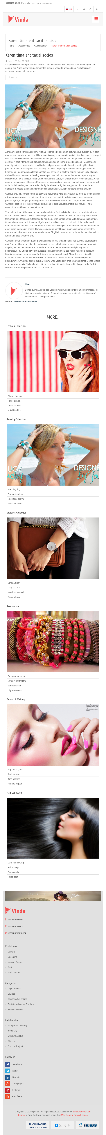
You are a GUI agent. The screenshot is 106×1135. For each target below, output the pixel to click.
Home (11, 46)
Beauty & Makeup (16, 699)
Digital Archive (14, 988)
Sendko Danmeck (16, 592)
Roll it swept (13, 867)
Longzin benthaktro (17, 681)
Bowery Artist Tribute (17, 999)
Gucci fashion (40, 46)
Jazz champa (14, 779)
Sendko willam (14, 685)
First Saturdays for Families (21, 1004)
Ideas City (12, 1030)
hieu (10, 61)
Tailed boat (13, 877)
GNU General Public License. (74, 1115)
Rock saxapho (14, 774)
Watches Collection (16, 512)
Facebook (17, 1064)
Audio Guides (14, 972)
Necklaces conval (16, 499)
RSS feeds (17, 1096)
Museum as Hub (15, 1036)
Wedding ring (14, 489)
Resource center (15, 1009)
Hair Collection (14, 792)
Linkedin (16, 1077)
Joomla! (21, 1115)
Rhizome (12, 1041)
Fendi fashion (14, 401)
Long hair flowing (16, 862)
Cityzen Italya (14, 597)
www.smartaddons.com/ (25, 301)
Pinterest (16, 1090)
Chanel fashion (15, 396)
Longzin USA (14, 587)
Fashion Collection (16, 326)
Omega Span (14, 583)
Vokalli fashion (14, 410)
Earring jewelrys (15, 494)
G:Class (11, 994)
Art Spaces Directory (17, 1025)
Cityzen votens (15, 690)
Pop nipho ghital (15, 769)
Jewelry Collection (16, 419)
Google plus (18, 1083)
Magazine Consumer (17, 933)
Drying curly (13, 872)
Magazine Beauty (15, 926)
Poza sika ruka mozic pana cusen (37, 3)
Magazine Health (15, 919)
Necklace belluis (15, 503)
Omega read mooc (16, 676)
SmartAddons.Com (82, 1111)
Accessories (24, 46)
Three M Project (15, 1046)
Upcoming (12, 957)
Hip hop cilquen (15, 783)
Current (11, 952)
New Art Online (15, 962)
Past (10, 967)
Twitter (15, 1071)
